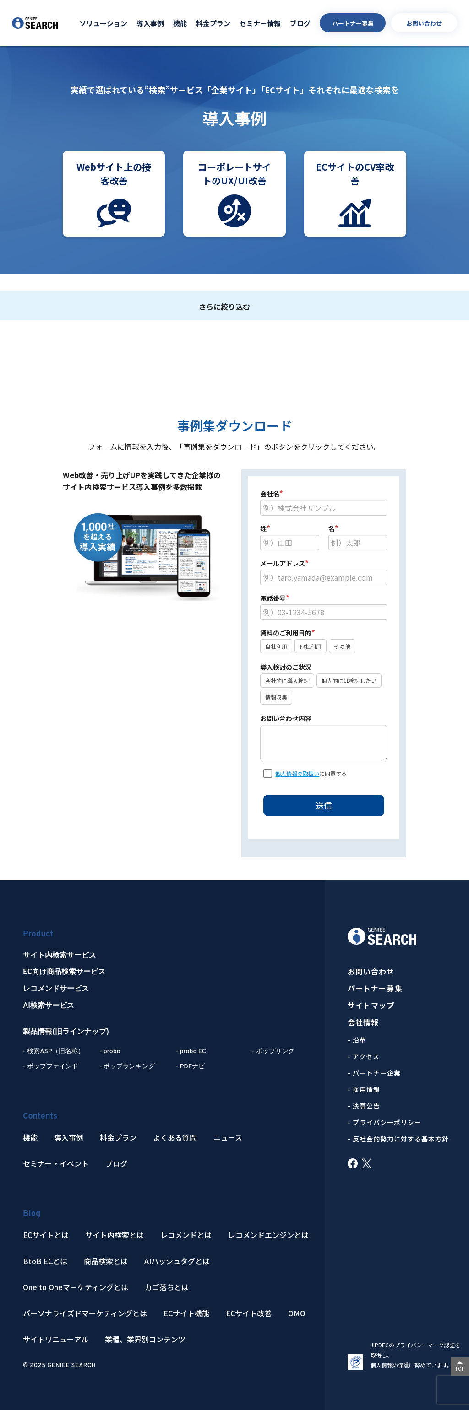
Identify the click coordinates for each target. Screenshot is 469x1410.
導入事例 (150, 23)
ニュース (227, 1137)
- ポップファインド (50, 1067)
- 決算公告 (364, 1105)
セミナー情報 (260, 23)
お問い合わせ (424, 23)
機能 (180, 23)
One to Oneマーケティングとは (75, 1287)
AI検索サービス (48, 1006)
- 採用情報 (364, 1089)
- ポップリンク (273, 1051)
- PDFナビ (189, 1067)
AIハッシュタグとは (177, 1261)
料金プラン (213, 23)
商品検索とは (106, 1261)
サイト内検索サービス (59, 955)
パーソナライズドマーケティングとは (85, 1313)
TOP (459, 1368)
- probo (109, 1051)
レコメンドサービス (56, 989)
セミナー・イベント (56, 1163)
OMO (296, 1313)
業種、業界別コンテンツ (145, 1339)
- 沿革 (357, 1039)
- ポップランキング (127, 1067)
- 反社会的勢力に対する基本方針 (398, 1138)
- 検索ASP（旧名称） (53, 1051)
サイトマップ (371, 1005)
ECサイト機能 (186, 1313)
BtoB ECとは (45, 1261)
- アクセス (364, 1056)
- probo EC (190, 1051)
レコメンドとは (186, 1235)
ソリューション (103, 23)
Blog (31, 1214)
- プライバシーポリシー (384, 1122)
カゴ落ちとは (167, 1287)
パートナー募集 (353, 23)
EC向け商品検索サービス (64, 972)
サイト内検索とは (114, 1235)
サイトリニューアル (55, 1339)
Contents (40, 1116)
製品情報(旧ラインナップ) (66, 1032)
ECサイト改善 (249, 1313)
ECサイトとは (46, 1235)
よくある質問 (175, 1137)
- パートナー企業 (374, 1072)
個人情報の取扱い (297, 773)
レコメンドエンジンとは (268, 1235)
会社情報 (363, 1022)
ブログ (300, 23)
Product (38, 934)
